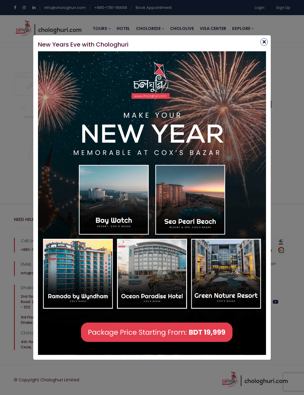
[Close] (264, 42)
